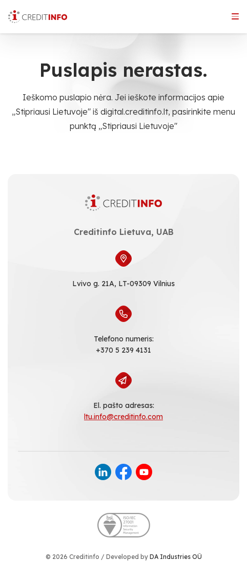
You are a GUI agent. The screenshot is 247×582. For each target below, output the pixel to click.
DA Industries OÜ (176, 557)
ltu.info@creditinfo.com (123, 416)
